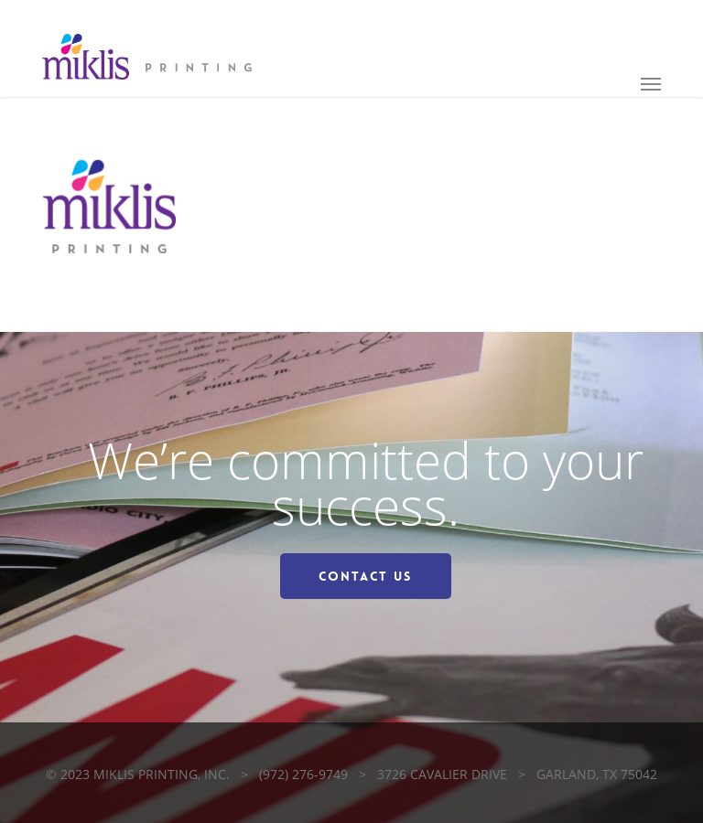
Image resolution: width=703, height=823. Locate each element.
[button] (651, 83)
